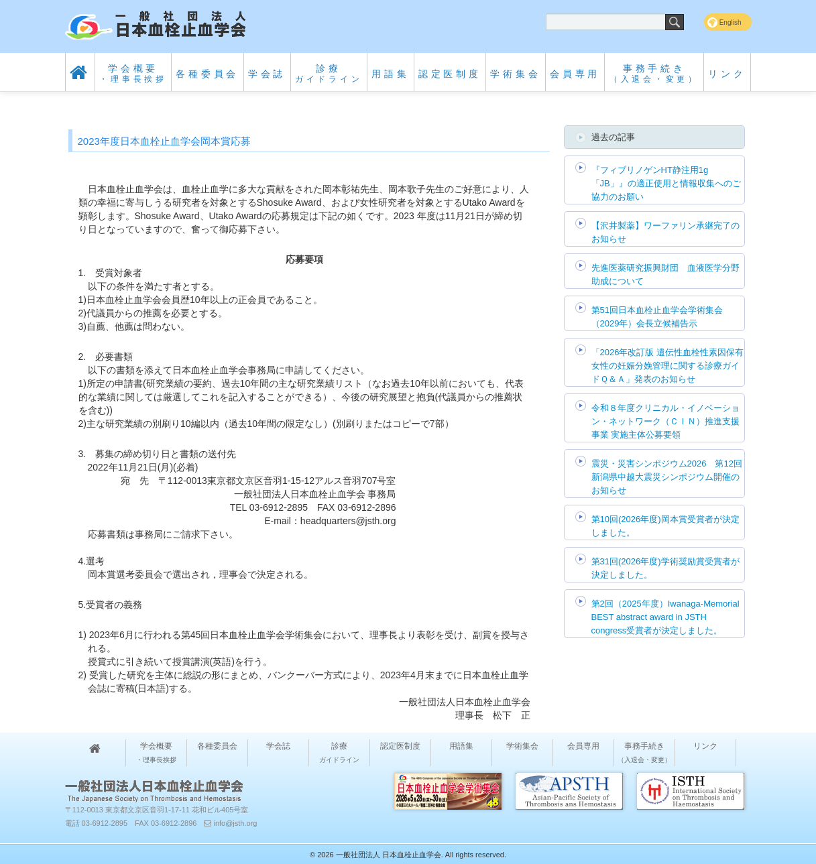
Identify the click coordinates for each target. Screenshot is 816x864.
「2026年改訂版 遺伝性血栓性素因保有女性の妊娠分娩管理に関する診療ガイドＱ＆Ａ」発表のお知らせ (667, 365)
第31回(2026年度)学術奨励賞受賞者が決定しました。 (665, 568)
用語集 (390, 73)
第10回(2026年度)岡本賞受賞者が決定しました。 (665, 526)
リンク (727, 73)
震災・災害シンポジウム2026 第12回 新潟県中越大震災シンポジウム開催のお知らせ (666, 476)
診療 (329, 73)
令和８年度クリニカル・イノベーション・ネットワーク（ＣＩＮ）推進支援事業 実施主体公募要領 (665, 421)
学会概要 (133, 73)
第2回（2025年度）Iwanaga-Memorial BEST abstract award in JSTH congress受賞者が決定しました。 (665, 617)
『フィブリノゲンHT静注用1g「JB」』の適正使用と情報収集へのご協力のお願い (666, 183)
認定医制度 (449, 73)
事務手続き (654, 73)
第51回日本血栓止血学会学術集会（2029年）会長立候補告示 (657, 316)
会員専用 (575, 73)
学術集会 (515, 73)
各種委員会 (207, 73)
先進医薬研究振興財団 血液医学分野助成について (665, 274)
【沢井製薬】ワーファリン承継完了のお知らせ (665, 232)
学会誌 (267, 73)
